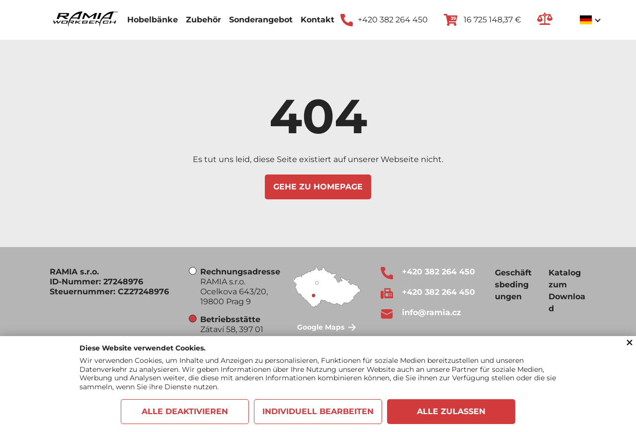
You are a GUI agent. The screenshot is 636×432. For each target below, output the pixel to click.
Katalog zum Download (567, 290)
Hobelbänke (152, 19)
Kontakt (317, 19)
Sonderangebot (261, 19)
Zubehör (203, 19)
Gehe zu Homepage (318, 186)
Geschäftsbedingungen (513, 284)
